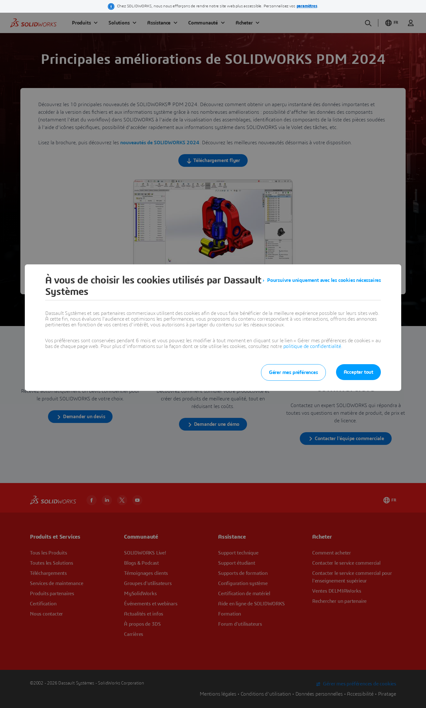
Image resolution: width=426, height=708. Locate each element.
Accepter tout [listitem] (358, 372)
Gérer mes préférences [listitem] (293, 372)
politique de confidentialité (312, 346)
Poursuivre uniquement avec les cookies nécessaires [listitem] (324, 280)
